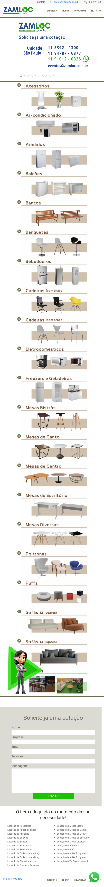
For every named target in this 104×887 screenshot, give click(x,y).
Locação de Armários (18, 833)
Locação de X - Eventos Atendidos (74, 861)
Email (15, 746)
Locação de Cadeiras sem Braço (23, 857)
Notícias (96, 10)
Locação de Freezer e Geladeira (23, 865)
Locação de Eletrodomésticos (22, 861)
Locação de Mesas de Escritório (73, 837)
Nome (15, 727)
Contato (41, 2)
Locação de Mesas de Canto (71, 830)
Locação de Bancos (17, 841)
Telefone (17, 756)
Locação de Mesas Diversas (71, 841)
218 (50, 76)
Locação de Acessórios (19, 826)
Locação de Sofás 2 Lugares (71, 853)
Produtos (80, 10)
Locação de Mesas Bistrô (70, 826)
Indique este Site (13, 879)
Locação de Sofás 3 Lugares (71, 857)
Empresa (52, 10)
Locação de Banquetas (19, 845)
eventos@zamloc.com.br (66, 2)
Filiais (65, 10)
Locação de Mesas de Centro (72, 833)
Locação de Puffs (66, 849)
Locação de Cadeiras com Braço (23, 853)
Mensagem (19, 766)
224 (32, 76)
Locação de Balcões (17, 837)
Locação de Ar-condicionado (22, 830)
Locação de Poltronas (68, 845)
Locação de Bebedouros (19, 849)
